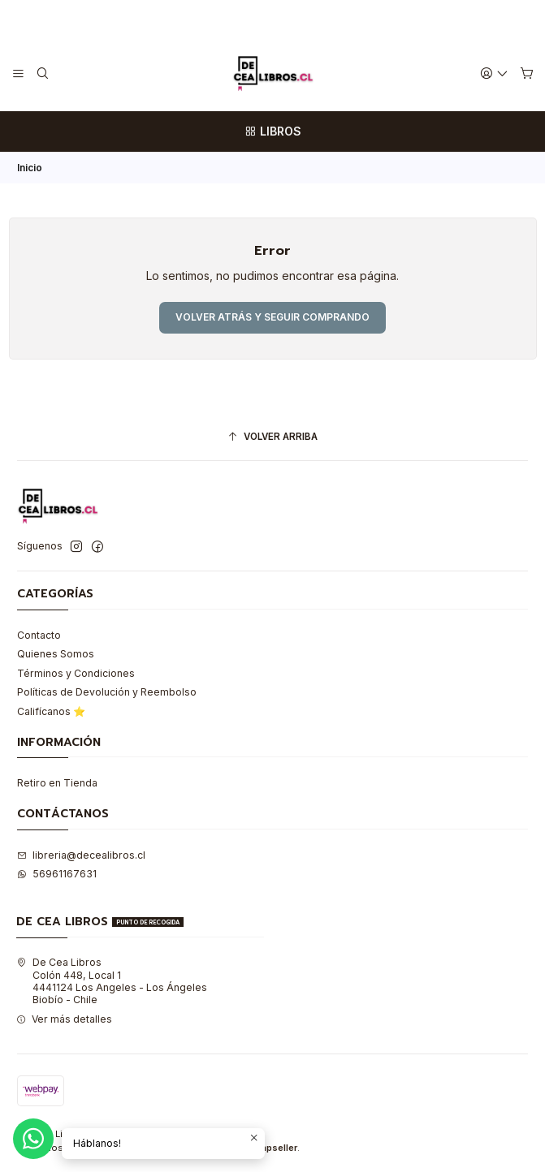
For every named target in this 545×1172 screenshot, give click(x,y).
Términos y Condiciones (76, 673)
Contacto (39, 635)
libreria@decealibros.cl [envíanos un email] (81, 855)
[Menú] (18, 73)
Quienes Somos (55, 654)
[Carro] (526, 73)
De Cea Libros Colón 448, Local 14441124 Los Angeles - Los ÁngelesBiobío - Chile (111, 981)
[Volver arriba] (272, 437)
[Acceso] (495, 73)
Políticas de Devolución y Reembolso (107, 692)
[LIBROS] (272, 131)
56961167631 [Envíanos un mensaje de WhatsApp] (57, 874)
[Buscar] (42, 73)
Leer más (332, 18)
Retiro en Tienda (57, 783)
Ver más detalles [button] (64, 1019)
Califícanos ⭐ (51, 711)
